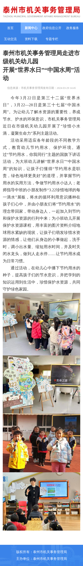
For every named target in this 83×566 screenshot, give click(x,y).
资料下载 (31, 39)
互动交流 (10, 39)
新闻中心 (31, 28)
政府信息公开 (51, 28)
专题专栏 (52, 39)
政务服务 (72, 28)
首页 (10, 28)
